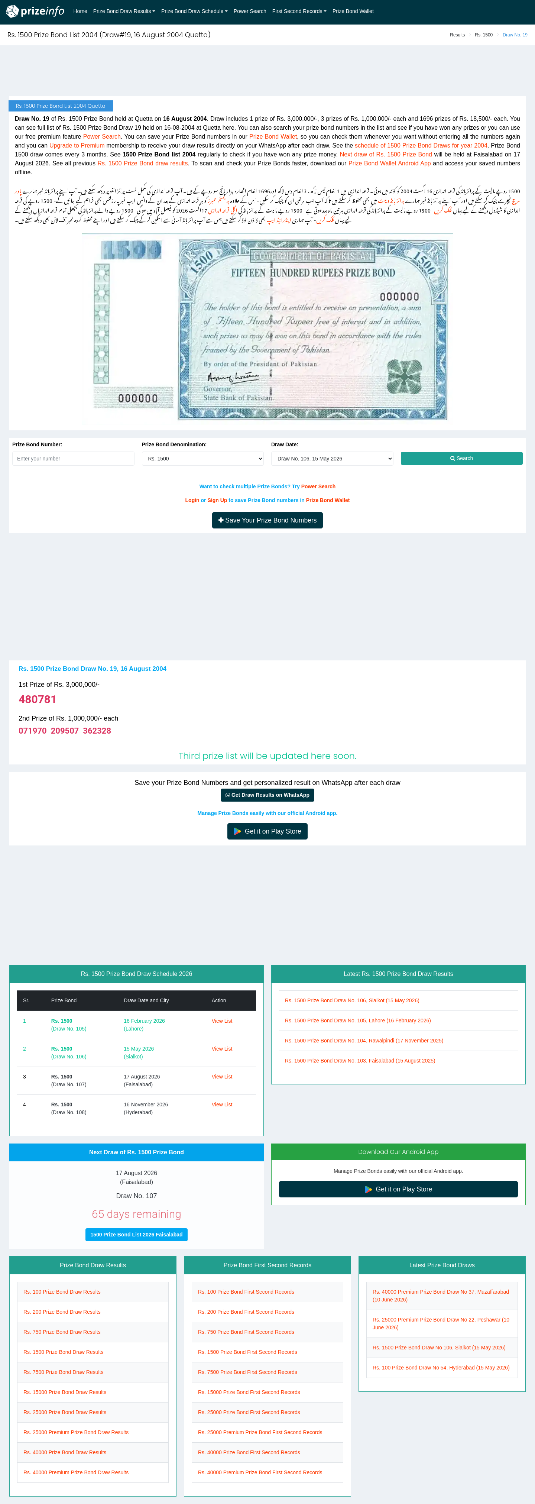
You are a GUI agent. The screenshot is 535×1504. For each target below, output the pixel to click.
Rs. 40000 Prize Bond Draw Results (64, 1452)
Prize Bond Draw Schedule (192, 11)
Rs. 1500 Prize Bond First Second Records (247, 1352)
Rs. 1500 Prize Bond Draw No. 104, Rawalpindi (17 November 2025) (364, 1041)
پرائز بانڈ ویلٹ (391, 199)
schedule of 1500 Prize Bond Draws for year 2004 (421, 145)
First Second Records (297, 11)
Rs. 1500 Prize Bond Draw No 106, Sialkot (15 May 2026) (439, 1348)
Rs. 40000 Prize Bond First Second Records (249, 1452)
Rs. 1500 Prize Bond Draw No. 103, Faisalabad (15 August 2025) (360, 1061)
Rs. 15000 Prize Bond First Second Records (249, 1392)
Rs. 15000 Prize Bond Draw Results (64, 1392)
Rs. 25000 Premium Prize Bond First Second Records (260, 1432)
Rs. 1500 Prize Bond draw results (143, 163)
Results (457, 35)
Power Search (250, 11)
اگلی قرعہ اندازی (222, 209)
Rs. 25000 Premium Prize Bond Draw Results (76, 1432)
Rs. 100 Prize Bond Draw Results (62, 1292)
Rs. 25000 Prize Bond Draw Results (64, 1412)
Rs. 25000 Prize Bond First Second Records (249, 1412)
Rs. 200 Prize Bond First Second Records (246, 1312)
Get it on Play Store (267, 831)
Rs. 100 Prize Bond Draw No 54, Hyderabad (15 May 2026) (441, 1368)
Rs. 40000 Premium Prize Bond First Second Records (260, 1472)
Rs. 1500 (484, 35)
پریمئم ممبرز (218, 199)
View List (222, 1021)
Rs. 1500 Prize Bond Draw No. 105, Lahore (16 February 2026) (358, 1020)
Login (192, 500)
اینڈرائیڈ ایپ (278, 218)
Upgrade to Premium (77, 145)
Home (80, 11)
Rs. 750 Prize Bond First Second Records (246, 1332)
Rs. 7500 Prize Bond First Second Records (247, 1372)
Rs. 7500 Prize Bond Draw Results (63, 1372)
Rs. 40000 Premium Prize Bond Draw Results (76, 1472)
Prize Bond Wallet (353, 11)
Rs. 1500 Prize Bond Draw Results (63, 1352)
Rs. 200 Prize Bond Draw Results (62, 1312)
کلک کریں (443, 209)
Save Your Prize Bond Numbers (267, 520)
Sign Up (217, 500)
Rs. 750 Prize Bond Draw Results (62, 1332)
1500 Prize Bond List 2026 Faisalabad (136, 1235)
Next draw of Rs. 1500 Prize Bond (386, 154)
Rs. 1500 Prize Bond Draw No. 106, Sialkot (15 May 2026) (352, 1000)
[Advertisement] (267, 71)
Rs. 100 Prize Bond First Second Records (246, 1292)
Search (461, 458)
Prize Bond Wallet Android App (389, 163)
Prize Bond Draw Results (122, 11)
